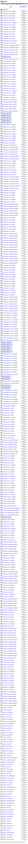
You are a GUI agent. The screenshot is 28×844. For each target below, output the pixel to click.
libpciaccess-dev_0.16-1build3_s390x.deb (9, 263)
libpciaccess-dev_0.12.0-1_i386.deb (8, 79)
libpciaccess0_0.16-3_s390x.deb (8, 673)
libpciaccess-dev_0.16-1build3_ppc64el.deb (10, 258)
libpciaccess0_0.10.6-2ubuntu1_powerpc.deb (10, 451)
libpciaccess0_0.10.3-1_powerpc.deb (8, 417)
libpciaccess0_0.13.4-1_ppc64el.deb (8, 567)
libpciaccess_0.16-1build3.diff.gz (8, 814)
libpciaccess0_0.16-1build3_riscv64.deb (9, 655)
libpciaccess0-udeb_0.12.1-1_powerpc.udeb (10, 319)
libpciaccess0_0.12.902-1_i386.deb (8, 503)
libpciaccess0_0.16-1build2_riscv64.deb (9, 639)
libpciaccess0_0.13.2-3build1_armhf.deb (9, 546)
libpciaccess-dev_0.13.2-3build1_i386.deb (9, 154)
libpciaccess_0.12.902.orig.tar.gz (8, 762)
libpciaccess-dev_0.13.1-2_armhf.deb (9, 129)
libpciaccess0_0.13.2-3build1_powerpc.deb (10, 551)
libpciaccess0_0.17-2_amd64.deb (8, 675)
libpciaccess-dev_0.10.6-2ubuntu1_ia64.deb (10, 52)
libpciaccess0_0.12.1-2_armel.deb (8, 489)
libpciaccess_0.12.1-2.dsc (6, 748)
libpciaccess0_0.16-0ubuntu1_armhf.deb (9, 603)
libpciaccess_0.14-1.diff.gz (7, 793)
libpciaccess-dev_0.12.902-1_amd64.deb (9, 101)
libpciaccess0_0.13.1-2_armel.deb (8, 521)
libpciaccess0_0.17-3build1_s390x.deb (9, 705)
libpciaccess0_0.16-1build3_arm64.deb (9, 646)
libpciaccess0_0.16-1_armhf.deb (8, 616)
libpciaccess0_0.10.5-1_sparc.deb (8, 437)
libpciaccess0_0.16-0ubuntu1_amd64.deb (9, 598)
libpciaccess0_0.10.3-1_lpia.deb (8, 415)
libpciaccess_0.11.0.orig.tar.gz (7, 732)
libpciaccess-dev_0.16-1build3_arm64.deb (9, 251)
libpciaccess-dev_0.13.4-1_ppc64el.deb (9, 172)
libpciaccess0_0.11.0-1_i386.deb (8, 460)
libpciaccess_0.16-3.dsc (6, 821)
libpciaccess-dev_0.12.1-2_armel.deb (9, 95)
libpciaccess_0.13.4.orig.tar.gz (7, 791)
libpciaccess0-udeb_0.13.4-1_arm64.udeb (9, 392)
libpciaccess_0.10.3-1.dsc (6, 709)
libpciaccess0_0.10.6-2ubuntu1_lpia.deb (9, 449)
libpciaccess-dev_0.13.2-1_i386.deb (8, 142)
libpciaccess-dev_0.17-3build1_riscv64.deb (10, 308)
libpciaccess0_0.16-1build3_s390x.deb (9, 657)
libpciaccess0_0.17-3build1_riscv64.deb (9, 703)
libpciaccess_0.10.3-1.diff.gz (7, 707)
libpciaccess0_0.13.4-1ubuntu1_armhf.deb (9, 576)
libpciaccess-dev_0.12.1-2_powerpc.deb (9, 99)
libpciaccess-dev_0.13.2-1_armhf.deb (9, 140)
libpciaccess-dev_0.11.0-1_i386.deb (8, 65)
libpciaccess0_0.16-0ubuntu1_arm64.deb (9, 601)
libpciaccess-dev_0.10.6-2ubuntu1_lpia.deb (10, 54)
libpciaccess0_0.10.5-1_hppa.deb (8, 426)
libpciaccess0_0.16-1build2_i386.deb (9, 635)
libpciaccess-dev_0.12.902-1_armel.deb (9, 104)
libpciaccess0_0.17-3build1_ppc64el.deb (9, 700)
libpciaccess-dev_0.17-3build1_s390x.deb (9, 310)
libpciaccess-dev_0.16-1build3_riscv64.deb (10, 260)
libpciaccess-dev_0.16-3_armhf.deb (8, 269)
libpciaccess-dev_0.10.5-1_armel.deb (9, 29)
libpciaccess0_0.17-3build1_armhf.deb (9, 696)
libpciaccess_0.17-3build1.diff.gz (8, 832)
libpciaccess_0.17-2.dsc (6, 830)
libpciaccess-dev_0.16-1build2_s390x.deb (9, 247)
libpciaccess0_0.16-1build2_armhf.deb (9, 632)
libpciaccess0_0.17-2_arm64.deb (8, 678)
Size (26, 6)
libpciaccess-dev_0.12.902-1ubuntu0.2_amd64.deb (7, 113)
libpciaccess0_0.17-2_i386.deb (7, 682)
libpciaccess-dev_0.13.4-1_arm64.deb (9, 163)
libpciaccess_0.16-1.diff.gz (7, 805)
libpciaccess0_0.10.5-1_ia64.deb (8, 430)
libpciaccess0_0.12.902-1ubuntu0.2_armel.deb (10, 510)
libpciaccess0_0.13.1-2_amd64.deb (8, 519)
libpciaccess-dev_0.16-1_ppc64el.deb (9, 226)
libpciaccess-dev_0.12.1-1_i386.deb (8, 88)
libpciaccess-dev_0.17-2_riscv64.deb (8, 292)
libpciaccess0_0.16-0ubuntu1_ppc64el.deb (9, 607)
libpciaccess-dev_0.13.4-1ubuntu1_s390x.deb (10, 188)
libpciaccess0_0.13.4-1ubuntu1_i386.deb (9, 578)
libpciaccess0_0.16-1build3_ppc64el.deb (9, 653)
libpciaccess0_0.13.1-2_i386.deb (8, 526)
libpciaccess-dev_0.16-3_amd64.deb (8, 265)
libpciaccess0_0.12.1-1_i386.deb (8, 483)
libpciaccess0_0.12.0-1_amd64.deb (8, 469)
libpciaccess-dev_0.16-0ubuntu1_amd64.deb (10, 204)
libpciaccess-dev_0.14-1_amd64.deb (8, 190)
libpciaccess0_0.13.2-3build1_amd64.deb (9, 542)
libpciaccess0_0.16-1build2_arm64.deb (9, 630)
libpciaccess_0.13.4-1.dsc (6, 784)
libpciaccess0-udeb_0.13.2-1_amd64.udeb (9, 365)
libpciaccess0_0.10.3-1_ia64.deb (8, 412)
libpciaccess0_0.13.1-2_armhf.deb (8, 523)
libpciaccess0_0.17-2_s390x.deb (8, 689)
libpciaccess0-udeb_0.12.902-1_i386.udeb (9, 337)
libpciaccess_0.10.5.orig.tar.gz (7, 719)
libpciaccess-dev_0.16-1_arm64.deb (8, 219)
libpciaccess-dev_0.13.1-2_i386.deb (8, 131)
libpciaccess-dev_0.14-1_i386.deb (8, 197)
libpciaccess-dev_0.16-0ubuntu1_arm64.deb (10, 206)
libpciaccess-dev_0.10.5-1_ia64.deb (8, 36)
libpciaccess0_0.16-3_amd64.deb (8, 660)
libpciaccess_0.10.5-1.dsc (6, 716)
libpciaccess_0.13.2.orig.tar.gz (7, 780)
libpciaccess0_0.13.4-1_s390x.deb (8, 569)
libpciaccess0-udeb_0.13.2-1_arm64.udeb (9, 367)
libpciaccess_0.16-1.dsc (6, 807)
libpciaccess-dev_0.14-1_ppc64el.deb (9, 199)
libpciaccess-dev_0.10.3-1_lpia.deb (8, 20)
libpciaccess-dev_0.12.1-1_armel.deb (9, 86)
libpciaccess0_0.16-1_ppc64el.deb (8, 621)
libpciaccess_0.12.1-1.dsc (6, 743)
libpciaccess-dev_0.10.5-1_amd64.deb (9, 27)
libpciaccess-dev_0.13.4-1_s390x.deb (9, 174)
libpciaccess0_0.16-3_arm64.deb (8, 662)
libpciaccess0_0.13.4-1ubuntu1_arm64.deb (10, 573)
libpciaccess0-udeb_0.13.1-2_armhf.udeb (9, 358)
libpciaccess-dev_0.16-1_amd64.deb (8, 217)
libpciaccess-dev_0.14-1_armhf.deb (8, 194)
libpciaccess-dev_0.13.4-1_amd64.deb (9, 160)
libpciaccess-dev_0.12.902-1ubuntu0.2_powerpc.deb (7, 122)
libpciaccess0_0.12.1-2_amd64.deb (8, 487)
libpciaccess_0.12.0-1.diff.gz (7, 734)
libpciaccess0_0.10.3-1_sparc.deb (8, 419)
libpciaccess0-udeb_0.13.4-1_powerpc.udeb (10, 399)
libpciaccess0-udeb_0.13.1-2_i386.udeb (9, 360)
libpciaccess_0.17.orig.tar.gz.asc (8, 839)
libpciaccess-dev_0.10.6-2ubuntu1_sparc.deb (10, 58)
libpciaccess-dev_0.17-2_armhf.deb (8, 285)
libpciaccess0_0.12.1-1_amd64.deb (8, 478)
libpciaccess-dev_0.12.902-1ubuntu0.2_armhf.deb (7, 118)
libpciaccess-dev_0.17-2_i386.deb (8, 287)
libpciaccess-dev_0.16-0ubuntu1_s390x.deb (10, 215)
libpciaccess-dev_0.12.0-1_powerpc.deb (9, 81)
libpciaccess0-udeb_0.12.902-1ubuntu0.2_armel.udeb (7, 345)
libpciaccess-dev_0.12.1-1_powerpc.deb (9, 90)
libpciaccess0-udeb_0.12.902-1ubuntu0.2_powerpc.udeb (7, 351)
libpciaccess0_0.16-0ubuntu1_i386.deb (9, 605)
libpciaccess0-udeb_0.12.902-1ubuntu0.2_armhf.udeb (7, 347)
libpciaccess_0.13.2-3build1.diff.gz (8, 775)
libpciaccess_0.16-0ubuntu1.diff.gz (8, 800)
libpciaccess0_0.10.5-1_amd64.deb (8, 421)
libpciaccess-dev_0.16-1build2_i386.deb (9, 240)
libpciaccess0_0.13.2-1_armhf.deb (8, 535)
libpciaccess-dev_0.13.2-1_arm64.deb (9, 138)
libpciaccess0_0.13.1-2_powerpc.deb (8, 528)
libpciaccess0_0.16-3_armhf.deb (8, 664)
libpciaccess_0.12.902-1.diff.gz (7, 753)
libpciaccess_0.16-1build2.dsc (7, 812)
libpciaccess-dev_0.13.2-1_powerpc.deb (9, 145)
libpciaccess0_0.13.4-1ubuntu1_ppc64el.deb (10, 580)
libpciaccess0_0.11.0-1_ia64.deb (8, 462)
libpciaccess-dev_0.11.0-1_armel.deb (9, 63)
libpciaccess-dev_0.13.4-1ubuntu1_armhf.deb (10, 181)
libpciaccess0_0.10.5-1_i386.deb (8, 428)
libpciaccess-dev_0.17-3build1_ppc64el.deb (10, 306)
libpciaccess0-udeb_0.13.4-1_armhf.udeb (9, 394)
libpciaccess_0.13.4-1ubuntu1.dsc (8, 789)
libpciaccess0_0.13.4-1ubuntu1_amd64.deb (10, 571)
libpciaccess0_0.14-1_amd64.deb (8, 585)
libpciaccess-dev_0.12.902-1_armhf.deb (9, 106)
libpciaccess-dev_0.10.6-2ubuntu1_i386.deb (10, 49)
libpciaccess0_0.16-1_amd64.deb (8, 612)
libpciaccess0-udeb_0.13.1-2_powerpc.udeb (10, 362)
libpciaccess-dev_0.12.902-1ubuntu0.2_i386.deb (7, 120)
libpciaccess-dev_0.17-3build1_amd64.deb (10, 297)
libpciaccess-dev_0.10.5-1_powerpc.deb (9, 40)
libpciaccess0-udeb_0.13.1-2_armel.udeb (9, 356)
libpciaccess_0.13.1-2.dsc (6, 766)
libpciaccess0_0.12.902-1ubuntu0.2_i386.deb (10, 514)
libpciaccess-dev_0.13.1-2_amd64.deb (9, 124)
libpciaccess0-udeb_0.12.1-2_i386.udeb (9, 326)
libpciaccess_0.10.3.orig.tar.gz (7, 712)
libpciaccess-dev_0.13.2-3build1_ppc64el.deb (10, 158)
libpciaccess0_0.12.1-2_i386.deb (8, 492)
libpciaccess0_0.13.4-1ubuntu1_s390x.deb (9, 582)
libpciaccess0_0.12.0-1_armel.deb (8, 471)
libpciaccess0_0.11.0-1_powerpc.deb (8, 464)
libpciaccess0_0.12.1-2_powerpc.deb (8, 494)
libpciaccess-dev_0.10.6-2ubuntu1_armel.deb (10, 47)
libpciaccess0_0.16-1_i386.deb (7, 619)
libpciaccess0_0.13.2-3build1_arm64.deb (9, 544)
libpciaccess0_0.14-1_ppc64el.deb (8, 594)
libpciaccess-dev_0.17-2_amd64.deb (8, 281)
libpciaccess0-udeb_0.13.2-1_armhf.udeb (9, 369)
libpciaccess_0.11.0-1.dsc (6, 730)
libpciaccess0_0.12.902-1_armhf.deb (8, 501)
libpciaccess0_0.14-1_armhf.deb (8, 589)
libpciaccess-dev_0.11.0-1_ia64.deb (8, 67)
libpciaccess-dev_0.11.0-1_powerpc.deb (9, 70)
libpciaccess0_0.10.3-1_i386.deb (8, 410)
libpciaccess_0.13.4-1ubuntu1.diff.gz (8, 787)
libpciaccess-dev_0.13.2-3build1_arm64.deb (10, 149)
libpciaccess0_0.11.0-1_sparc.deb (8, 467)
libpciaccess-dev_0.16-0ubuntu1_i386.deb (9, 210)
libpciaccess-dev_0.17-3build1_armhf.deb (9, 301)
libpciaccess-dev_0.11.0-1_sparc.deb (8, 72)
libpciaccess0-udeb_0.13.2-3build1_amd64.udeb (7, 376)
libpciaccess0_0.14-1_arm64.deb (8, 587)
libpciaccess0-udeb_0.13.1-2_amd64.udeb (9, 353)
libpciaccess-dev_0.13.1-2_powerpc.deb (9, 133)
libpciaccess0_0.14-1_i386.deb (7, 591)
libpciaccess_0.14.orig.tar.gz (7, 798)
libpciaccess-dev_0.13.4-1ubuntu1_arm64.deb (10, 179)
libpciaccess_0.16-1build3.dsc (7, 816)
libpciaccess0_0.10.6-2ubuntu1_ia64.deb (9, 446)
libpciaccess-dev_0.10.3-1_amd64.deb (9, 11)
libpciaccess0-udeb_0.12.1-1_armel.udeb (9, 315)
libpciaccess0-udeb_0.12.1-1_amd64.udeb (9, 312)
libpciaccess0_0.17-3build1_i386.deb (9, 698)
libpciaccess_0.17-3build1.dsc (7, 834)
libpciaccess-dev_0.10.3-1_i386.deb (8, 15)
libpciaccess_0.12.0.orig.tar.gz (7, 739)
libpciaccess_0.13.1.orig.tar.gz (7, 768)
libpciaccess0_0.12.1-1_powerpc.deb (8, 485)
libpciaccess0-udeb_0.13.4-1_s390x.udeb (9, 403)
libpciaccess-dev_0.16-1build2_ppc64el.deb (10, 242)
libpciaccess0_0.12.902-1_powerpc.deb (9, 505)
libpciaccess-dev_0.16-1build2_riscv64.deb (10, 244)
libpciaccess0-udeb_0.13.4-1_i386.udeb (9, 396)
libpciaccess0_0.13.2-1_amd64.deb (8, 530)
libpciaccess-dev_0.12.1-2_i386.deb (8, 97)
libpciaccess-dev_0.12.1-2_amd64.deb (9, 92)
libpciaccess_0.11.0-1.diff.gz (7, 728)
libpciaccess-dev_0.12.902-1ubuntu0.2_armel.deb (7, 116)
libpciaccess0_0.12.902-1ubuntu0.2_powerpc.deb (6, 517)
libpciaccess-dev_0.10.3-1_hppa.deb (8, 13)
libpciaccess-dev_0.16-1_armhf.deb (8, 222)
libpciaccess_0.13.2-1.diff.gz (7, 771)
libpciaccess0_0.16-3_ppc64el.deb (8, 669)
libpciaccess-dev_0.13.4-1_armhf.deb (9, 165)
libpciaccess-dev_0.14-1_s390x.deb (8, 201)
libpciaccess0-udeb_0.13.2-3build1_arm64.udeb (7, 379)
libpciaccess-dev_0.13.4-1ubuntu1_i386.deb (10, 183)
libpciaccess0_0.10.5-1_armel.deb (8, 424)
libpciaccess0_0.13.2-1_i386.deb (8, 537)
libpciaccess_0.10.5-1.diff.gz (7, 714)
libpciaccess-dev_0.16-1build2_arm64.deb (9, 235)
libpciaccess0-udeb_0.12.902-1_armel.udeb (10, 333)
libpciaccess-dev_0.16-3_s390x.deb (8, 278)
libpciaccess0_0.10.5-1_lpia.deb (8, 433)
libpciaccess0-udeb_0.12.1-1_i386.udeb (9, 317)
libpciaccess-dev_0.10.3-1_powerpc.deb (9, 22)
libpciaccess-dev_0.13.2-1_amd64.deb (9, 135)
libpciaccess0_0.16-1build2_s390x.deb (9, 641)
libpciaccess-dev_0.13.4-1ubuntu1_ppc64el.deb (10, 185)
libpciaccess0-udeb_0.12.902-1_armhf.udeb (10, 335)
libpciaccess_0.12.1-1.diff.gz (7, 741)
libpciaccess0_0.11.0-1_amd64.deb (8, 455)
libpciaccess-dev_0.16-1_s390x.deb (8, 231)
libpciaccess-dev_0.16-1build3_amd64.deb (10, 249)
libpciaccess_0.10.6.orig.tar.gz (7, 725)
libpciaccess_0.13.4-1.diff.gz (7, 782)
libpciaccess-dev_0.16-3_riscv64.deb (8, 276)
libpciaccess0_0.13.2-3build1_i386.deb (9, 548)
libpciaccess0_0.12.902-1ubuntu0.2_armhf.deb (10, 512)
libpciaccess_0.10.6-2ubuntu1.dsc (8, 723)
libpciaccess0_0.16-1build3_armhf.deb (9, 648)
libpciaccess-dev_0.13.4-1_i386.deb (8, 167)
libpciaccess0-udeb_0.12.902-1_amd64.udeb (10, 331)
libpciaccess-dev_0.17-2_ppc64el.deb (9, 290)
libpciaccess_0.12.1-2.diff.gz (7, 746)
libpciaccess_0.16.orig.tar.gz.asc (8, 825)
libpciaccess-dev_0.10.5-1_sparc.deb (8, 42)
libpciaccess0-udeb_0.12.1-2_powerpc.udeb (10, 328)
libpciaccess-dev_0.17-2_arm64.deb (8, 283)
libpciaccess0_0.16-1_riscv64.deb (8, 623)
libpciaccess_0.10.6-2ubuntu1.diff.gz (8, 721)
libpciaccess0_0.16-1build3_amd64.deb (9, 644)
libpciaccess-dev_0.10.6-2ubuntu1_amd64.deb (10, 45)
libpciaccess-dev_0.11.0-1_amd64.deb (9, 61)
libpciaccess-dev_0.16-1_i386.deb (8, 224)
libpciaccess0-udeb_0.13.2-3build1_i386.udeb (10, 383)
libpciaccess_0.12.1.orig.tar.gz (7, 750)
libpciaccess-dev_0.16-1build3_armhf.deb (9, 253)
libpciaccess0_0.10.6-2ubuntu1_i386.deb (9, 444)
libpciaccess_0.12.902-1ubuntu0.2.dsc (9, 759)
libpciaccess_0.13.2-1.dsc (6, 773)
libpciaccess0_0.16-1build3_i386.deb (9, 650)
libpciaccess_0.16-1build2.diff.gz (8, 809)
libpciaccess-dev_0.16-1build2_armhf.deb (9, 238)
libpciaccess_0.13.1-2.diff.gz (7, 764)
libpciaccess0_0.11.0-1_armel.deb (8, 458)
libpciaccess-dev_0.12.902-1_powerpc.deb (9, 111)
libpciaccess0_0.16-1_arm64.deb (8, 614)
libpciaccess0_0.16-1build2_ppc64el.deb (9, 637)
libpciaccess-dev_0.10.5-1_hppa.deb (8, 31)
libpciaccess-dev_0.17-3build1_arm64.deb (9, 299)
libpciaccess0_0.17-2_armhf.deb (8, 680)
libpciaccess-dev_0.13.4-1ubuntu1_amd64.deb (10, 176)
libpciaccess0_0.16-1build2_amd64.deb (9, 628)
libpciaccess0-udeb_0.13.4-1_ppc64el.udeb (10, 401)
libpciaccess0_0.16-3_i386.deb (7, 666)
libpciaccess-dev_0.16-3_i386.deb (8, 272)
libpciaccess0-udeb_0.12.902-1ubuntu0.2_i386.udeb (7, 349)
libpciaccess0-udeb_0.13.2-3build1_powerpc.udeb (7, 386)
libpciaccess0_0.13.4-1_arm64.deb (8, 557)
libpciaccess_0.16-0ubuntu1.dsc (8, 802)
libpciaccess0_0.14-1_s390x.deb (8, 596)
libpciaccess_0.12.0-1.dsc (6, 737)
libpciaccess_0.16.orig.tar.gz (7, 823)
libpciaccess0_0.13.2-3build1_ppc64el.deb (9, 553)
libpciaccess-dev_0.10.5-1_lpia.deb (8, 38)
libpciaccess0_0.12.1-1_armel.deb (8, 480)
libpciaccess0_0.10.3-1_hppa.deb (8, 408)
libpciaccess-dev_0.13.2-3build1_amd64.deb (10, 147)
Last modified (22, 6)
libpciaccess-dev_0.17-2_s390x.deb (8, 294)
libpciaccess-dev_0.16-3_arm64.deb (8, 267)
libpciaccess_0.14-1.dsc (6, 796)
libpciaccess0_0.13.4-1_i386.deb (8, 562)
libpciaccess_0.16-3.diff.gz (7, 818)
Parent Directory (5, 9)
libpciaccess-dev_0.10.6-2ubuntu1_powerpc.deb (6, 57)
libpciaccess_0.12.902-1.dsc (7, 755)
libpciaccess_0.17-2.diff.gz (7, 827)
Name (11, 6)
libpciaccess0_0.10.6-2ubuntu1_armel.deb (9, 442)
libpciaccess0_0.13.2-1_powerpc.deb (8, 539)
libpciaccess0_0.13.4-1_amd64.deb (8, 555)
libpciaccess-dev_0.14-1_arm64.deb (8, 192)
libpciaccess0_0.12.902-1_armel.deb (8, 498)
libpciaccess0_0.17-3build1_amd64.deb (9, 691)
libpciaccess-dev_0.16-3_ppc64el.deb (9, 274)
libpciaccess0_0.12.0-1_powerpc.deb (8, 476)
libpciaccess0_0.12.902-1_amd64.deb (9, 496)
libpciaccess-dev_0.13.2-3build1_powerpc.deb (10, 156)
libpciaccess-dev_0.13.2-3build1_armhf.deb (10, 151)
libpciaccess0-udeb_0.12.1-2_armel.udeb (9, 324)
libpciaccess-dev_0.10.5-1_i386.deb (8, 33)
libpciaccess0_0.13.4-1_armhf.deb (8, 560)
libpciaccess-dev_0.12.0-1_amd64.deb (9, 74)
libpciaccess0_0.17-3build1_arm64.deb (9, 694)
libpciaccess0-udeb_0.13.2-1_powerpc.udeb (10, 374)
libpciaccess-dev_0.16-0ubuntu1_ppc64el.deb (10, 213)
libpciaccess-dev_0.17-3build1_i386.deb (9, 303)
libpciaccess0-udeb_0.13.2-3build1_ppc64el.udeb (7, 388)
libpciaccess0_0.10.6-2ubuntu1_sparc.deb (9, 453)
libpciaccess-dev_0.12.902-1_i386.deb (9, 108)
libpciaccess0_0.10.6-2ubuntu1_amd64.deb (10, 439)
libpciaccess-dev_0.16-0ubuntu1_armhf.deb (10, 208)
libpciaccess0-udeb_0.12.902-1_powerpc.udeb (10, 340)
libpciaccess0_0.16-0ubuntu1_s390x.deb (9, 610)
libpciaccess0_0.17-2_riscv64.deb (8, 687)
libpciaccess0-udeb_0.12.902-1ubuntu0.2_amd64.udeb (7, 342)
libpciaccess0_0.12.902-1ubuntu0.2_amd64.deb (10, 508)
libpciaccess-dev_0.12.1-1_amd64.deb (9, 83)
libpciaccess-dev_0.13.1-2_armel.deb (9, 126)
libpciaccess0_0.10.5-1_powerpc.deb (8, 435)
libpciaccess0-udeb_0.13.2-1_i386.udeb (9, 371)
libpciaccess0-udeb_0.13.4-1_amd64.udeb (9, 390)
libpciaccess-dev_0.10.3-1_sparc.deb (8, 24)
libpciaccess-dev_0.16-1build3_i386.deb (9, 256)
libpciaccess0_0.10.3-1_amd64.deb (8, 405)
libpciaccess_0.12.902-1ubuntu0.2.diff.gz (9, 757)
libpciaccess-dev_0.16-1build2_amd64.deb (10, 233)
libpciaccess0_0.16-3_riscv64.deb (8, 671)
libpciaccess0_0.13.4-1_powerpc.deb (8, 564)
